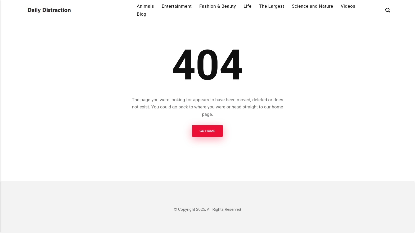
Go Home (207, 131)
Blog (141, 14)
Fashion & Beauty (217, 6)
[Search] (387, 10)
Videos (348, 6)
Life (247, 6)
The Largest (271, 6)
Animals (145, 6)
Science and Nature (312, 6)
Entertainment (177, 6)
